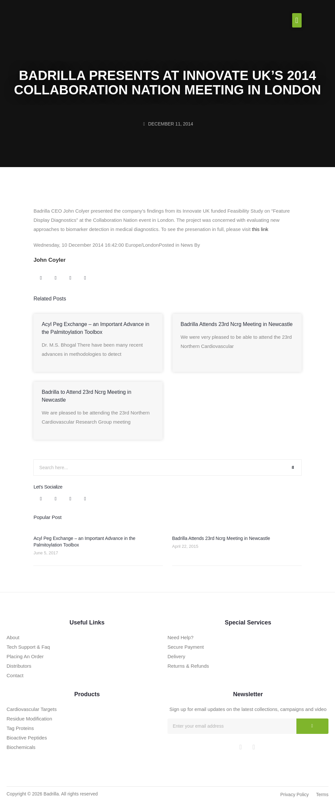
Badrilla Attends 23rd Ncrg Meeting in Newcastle (236, 324)
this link (260, 229)
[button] (297, 20)
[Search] (293, 467)
